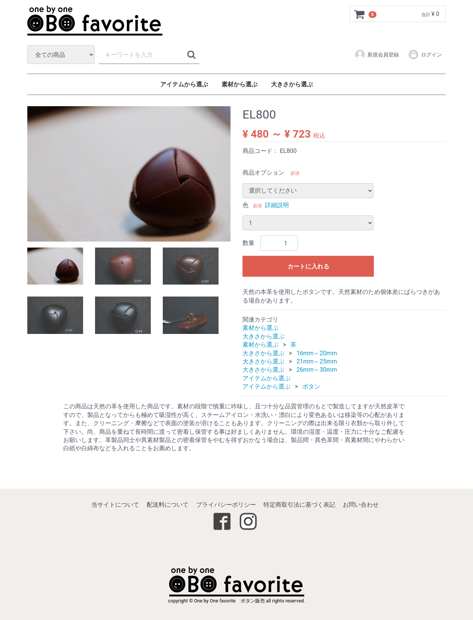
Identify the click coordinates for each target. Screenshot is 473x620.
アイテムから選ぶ (184, 84)
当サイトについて (115, 504)
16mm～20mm (316, 353)
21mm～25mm (316, 361)
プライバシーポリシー (226, 504)
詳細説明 (277, 205)
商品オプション (263, 173)
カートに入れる (308, 266)
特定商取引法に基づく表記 (299, 504)
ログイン (425, 54)
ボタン (311, 386)
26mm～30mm (316, 370)
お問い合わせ (361, 504)
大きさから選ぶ (292, 84)
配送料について (168, 504)
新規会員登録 (376, 54)
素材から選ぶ (239, 84)
